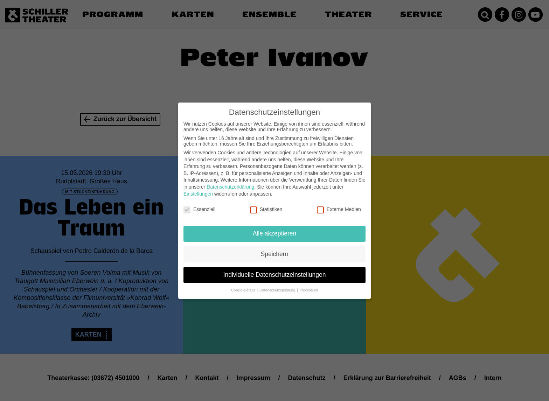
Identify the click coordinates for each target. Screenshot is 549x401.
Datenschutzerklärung (230, 181)
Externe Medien (339, 203)
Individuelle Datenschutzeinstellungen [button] (274, 269)
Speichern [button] (275, 248)
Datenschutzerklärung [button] (277, 284)
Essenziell (199, 203)
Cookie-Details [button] (243, 284)
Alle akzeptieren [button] (275, 227)
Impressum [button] (309, 284)
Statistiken (266, 203)
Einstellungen (198, 188)
